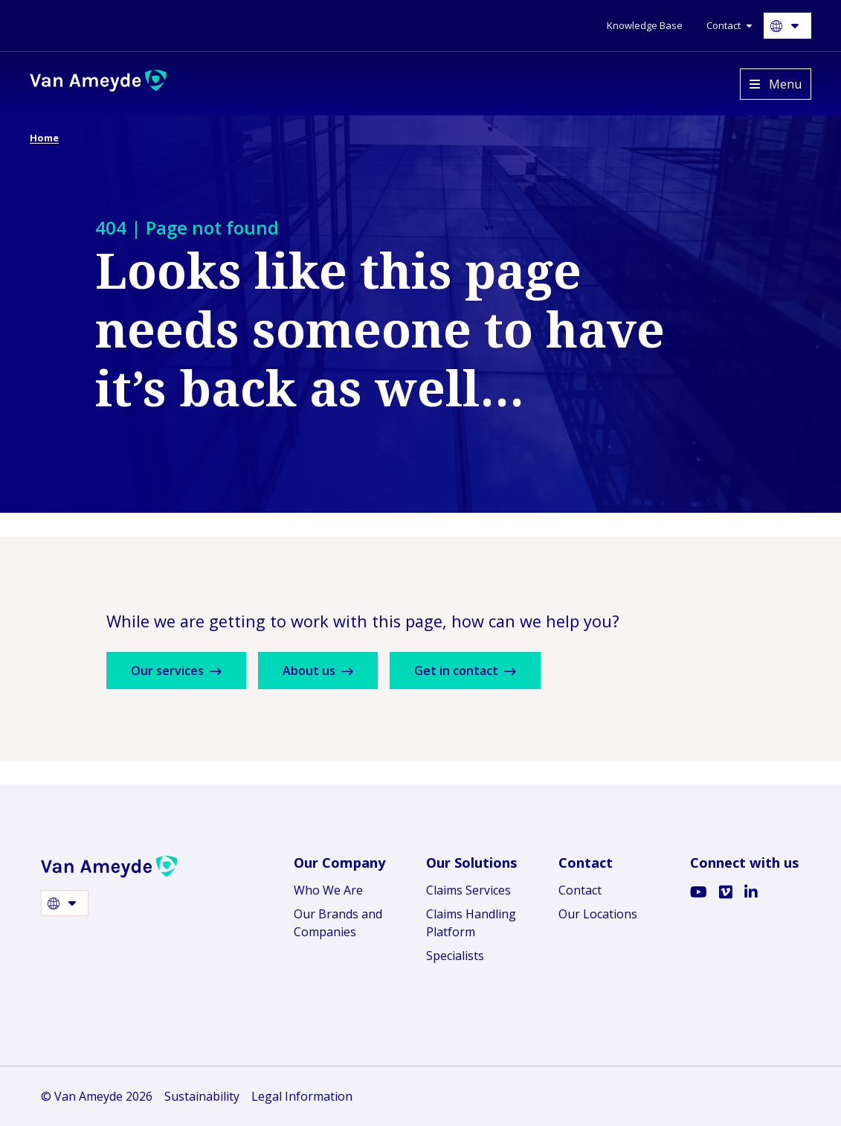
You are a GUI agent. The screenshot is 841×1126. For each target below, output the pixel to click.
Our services (176, 670)
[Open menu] (775, 84)
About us (318, 670)
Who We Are (328, 890)
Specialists (455, 955)
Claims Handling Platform (471, 923)
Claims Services (468, 890)
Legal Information (301, 1096)
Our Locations (597, 914)
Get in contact (465, 670)
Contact (580, 890)
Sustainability (201, 1096)
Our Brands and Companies (338, 923)
